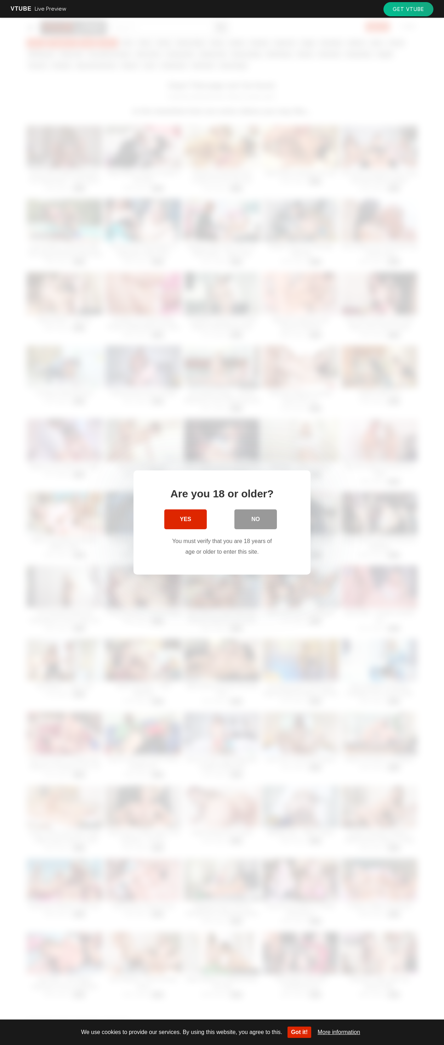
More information (339, 1032)
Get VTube (408, 9)
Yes (185, 519)
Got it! (299, 1032)
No (255, 519)
